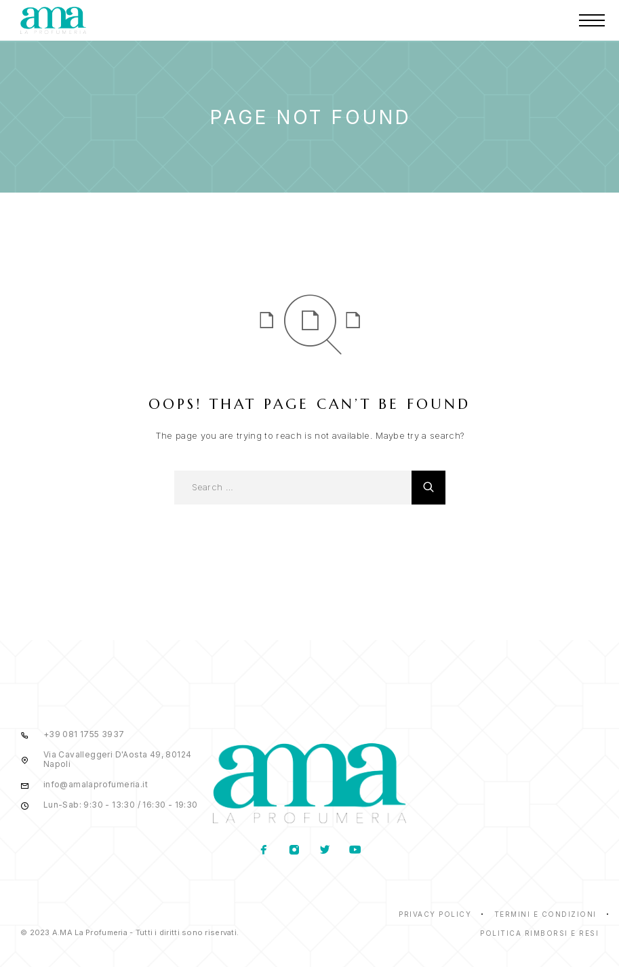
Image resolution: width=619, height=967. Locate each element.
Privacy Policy (435, 914)
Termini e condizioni (545, 914)
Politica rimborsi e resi (539, 933)
